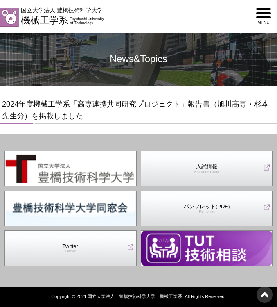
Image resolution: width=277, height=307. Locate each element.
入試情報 (206, 169)
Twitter (70, 248)
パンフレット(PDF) (207, 208)
